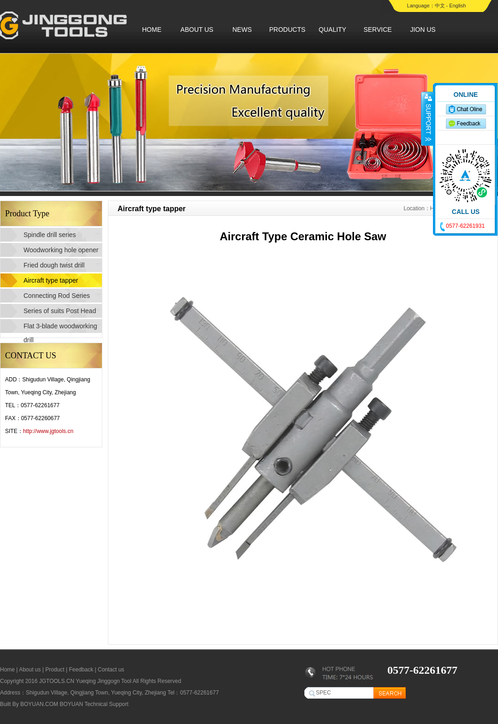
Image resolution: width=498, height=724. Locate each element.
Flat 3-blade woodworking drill (60, 327)
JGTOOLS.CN (56, 681)
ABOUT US (196, 29)
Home (7, 669)
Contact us (111, 669)
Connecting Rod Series (57, 295)
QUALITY (332, 29)
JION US (422, 29)
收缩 (427, 118)
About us (30, 669)
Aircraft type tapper (51, 280)
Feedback (81, 669)
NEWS (242, 29)
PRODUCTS (287, 29)
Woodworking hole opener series (61, 251)
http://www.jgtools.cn (48, 431)
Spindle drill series (50, 234)
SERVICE (377, 29)
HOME (151, 29)
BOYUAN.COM (39, 704)
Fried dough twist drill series (54, 266)
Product (54, 669)
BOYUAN (71, 704)
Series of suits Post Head (60, 311)
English (457, 5)
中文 (440, 5)
